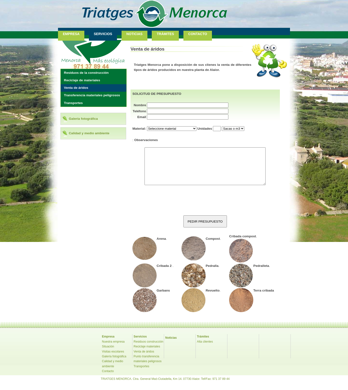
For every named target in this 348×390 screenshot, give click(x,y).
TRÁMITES (165, 34)
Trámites (203, 343)
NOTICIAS (134, 34)
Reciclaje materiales (147, 353)
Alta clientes (205, 349)
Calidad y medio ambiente (89, 133)
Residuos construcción (148, 349)
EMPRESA (71, 34)
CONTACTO (197, 34)
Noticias (171, 345)
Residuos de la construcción (86, 73)
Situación (108, 353)
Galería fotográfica (83, 118)
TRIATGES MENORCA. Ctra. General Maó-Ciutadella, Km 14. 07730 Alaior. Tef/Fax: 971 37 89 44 (165, 386)
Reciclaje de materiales (82, 80)
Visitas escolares (113, 358)
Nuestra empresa (113, 349)
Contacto (108, 378)
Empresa (108, 343)
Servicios (140, 343)
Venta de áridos (76, 88)
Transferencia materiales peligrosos (92, 95)
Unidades (204, 128)
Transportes (73, 103)
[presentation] (205, 208)
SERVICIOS (103, 34)
